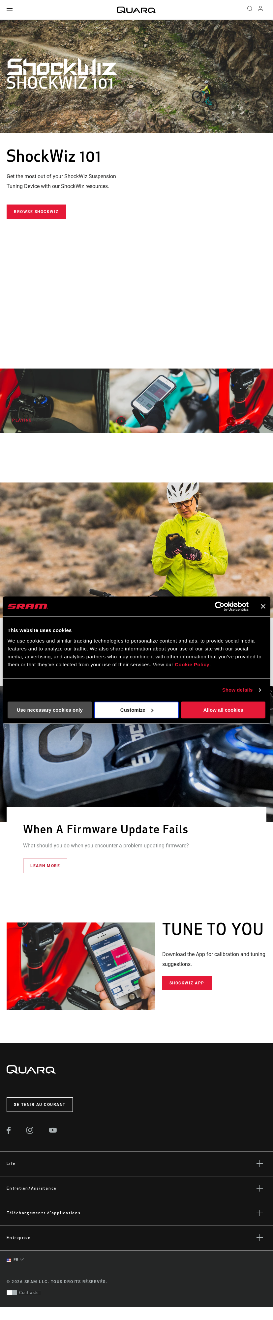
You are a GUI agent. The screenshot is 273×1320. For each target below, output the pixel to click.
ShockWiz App (186, 983)
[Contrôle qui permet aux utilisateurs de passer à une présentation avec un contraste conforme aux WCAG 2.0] (24, 1292)
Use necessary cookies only (50, 710)
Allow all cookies (223, 710)
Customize (136, 710)
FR (13, 1259)
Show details (237, 690)
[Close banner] (263, 606)
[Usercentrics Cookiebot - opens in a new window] (220, 606)
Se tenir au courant (40, 1104)
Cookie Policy (192, 664)
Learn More (45, 866)
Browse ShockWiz (36, 211)
